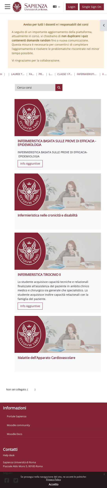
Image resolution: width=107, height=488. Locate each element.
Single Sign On (91, 7)
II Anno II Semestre (104, 74)
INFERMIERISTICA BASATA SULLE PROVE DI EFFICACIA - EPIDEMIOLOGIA (57, 143)
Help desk (9, 455)
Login (71, 7)
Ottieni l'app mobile (17, 397)
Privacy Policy (53, 479)
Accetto (53, 484)
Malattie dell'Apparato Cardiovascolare (46, 358)
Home (1, 74)
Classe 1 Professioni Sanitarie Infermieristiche (64, 74)
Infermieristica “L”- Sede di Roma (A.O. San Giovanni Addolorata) (87, 74)
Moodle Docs (14, 434)
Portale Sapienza (16, 416)
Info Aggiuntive (30, 163)
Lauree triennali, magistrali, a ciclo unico (18, 74)
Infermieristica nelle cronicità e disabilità (47, 215)
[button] (56, 7)
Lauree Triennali (51, 74)
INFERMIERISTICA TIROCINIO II (39, 274)
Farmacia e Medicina (31, 74)
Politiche (11, 393)
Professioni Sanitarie (41, 74)
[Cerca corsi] (35, 87)
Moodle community (18, 425)
